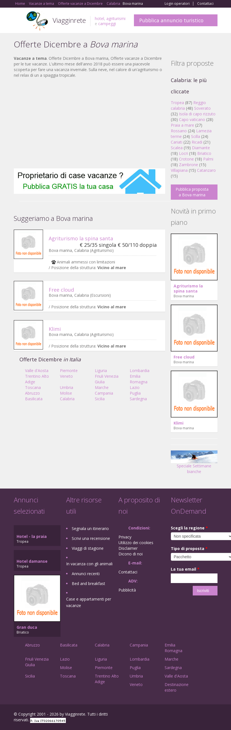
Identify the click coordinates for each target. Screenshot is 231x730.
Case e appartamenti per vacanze (88, 602)
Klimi (55, 329)
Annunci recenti (86, 573)
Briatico (204, 153)
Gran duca (27, 627)
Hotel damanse (32, 561)
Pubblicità (127, 590)
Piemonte (69, 370)
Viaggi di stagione (88, 548)
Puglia (135, 393)
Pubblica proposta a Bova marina (192, 191)
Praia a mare (182, 125)
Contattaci (205, 4)
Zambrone (188, 164)
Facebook (175, 714)
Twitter (201, 714)
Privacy (124, 537)
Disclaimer (128, 548)
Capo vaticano (192, 119)
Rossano (179, 130)
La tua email (185, 569)
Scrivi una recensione (91, 538)
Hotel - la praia (32, 536)
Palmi (208, 159)
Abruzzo (32, 393)
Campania (104, 393)
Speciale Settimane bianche (194, 464)
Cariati (176, 142)
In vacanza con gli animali (89, 563)
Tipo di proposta (189, 548)
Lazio (135, 387)
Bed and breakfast (88, 583)
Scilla (195, 136)
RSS (214, 714)
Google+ (187, 714)
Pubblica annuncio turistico (171, 20)
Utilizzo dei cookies (135, 542)
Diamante (201, 147)
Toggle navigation (19, 21)
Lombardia (139, 370)
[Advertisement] (89, 123)
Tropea (177, 102)
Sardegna (138, 398)
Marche (102, 387)
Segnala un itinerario (90, 528)
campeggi (107, 23)
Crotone (186, 159)
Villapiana (179, 170)
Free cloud (61, 289)
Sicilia (100, 398)
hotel (99, 18)
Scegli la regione (189, 528)
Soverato (202, 108)
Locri (183, 153)
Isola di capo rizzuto (197, 113)
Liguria (101, 370)
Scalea (177, 147)
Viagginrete (69, 20)
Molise (66, 393)
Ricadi (197, 142)
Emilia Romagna (138, 378)
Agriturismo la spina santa (81, 238)
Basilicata (33, 398)
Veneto (66, 376)
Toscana (33, 387)
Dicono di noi (130, 554)
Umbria (66, 387)
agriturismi (115, 18)
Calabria (67, 398)
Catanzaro (206, 170)
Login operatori (177, 4)
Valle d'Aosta (36, 370)
